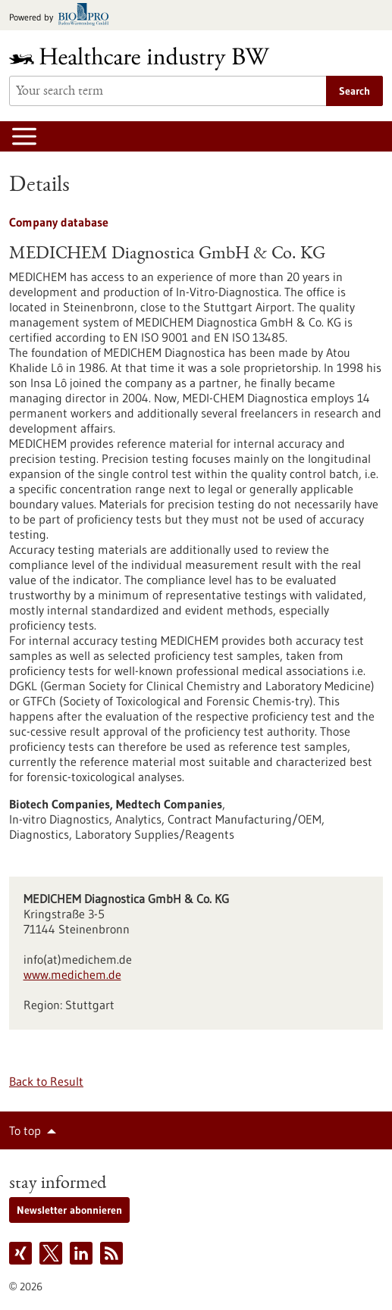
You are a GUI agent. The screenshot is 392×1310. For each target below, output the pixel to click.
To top (25, 1130)
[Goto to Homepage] (149, 58)
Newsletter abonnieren (69, 1210)
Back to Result (46, 1081)
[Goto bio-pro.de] (63, 15)
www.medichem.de (72, 974)
